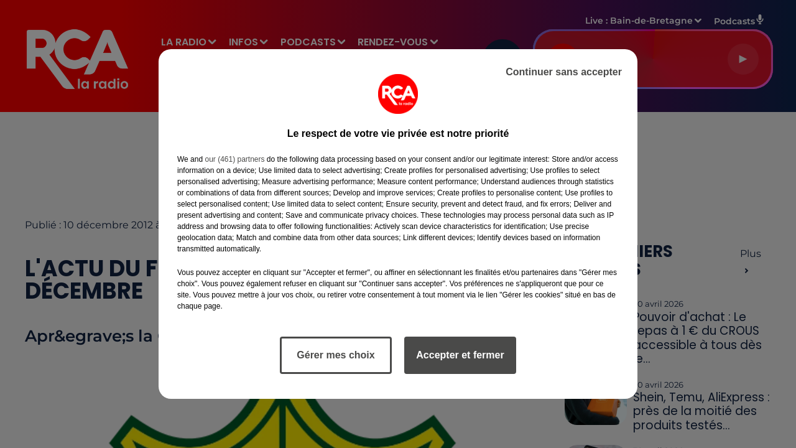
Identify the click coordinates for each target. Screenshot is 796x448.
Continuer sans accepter (564, 72)
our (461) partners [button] (234, 159)
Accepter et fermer (460, 355)
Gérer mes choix (335, 355)
